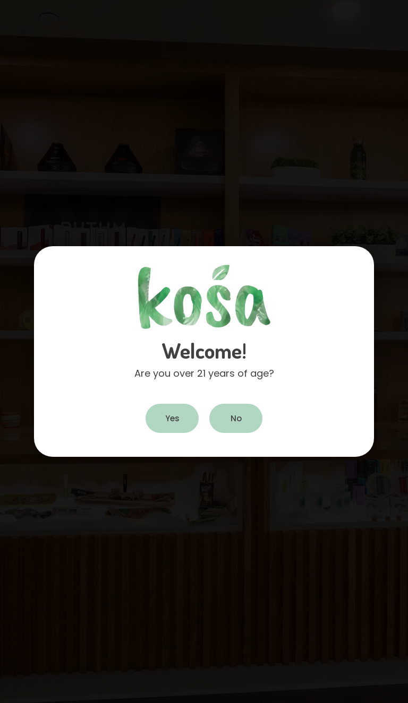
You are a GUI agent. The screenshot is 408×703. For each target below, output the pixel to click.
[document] (204, 351)
